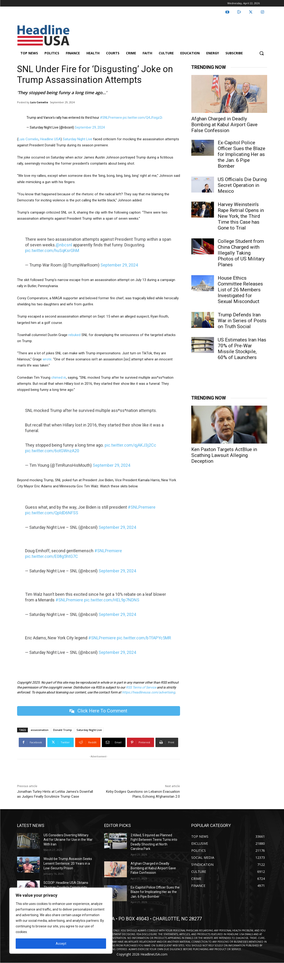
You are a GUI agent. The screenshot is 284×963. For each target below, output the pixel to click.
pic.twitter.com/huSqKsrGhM (52, 250)
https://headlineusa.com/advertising (148, 692)
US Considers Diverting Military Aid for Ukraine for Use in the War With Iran (68, 839)
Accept (61, 943)
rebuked (74, 335)
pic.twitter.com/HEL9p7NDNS (111, 599)
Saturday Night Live (77, 139)
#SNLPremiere (111, 117)
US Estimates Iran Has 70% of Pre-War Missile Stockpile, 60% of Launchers (242, 348)
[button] (261, 53)
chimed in (58, 377)
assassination (39, 730)
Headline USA (50, 139)
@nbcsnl (64, 244)
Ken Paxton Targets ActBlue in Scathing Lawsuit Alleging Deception (224, 455)
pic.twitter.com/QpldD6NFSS (51, 512)
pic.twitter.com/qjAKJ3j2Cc (130, 445)
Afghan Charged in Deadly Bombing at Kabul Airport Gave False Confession (224, 124)
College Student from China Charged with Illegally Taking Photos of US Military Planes (241, 252)
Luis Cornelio (39, 102)
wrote (47, 359)
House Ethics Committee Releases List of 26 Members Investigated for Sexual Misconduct (240, 289)
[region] (60, 921)
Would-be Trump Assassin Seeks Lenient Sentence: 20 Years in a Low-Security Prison (68, 863)
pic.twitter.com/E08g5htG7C (51, 556)
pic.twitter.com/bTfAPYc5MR (144, 637)
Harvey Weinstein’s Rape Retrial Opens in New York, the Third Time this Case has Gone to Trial (241, 216)
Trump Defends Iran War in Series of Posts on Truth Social (242, 320)
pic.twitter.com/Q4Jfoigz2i (142, 117)
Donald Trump (62, 730)
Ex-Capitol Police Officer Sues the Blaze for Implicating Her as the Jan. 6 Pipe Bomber (241, 154)
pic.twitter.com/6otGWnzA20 (52, 450)
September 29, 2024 (90, 127)
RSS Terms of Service (141, 687)
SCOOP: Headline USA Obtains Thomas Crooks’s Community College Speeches (66, 887)
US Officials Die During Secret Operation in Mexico (242, 185)
